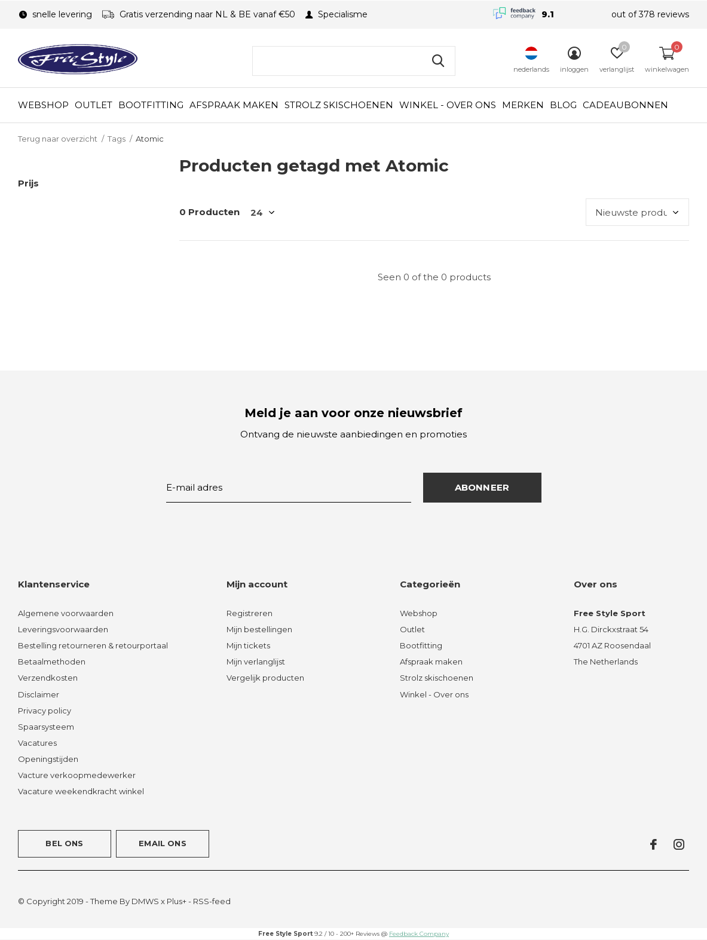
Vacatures (37, 743)
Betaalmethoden (51, 661)
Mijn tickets (248, 645)
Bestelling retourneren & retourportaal (93, 645)
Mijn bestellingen (259, 629)
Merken (523, 105)
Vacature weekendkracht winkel (81, 791)
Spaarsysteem (46, 726)
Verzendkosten (48, 677)
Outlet (93, 105)
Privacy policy (44, 710)
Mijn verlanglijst (256, 661)
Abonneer (482, 487)
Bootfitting (150, 105)
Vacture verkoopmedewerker (77, 775)
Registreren (250, 613)
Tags (117, 138)
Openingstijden (48, 759)
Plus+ (176, 901)
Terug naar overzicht (57, 138)
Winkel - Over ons (447, 105)
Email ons (162, 843)
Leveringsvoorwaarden (63, 629)
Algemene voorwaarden (66, 613)
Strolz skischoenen (338, 105)
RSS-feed (212, 901)
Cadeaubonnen (625, 105)
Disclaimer (38, 694)
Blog (563, 105)
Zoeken (438, 61)
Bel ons (64, 843)
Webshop (43, 105)
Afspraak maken (233, 105)
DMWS (145, 901)
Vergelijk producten (265, 677)
